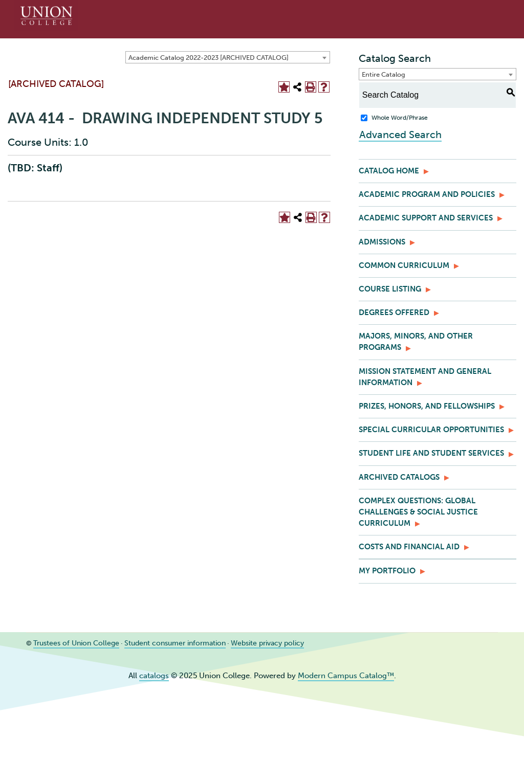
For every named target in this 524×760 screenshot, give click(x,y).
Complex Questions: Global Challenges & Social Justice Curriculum (418, 512)
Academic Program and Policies (427, 194)
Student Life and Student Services (431, 453)
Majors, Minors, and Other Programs (416, 341)
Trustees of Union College (72, 643)
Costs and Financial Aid (409, 546)
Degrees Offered (394, 312)
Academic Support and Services (426, 217)
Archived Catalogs (399, 477)
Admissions (382, 242)
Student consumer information (164, 643)
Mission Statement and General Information (425, 377)
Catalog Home (389, 170)
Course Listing (390, 289)
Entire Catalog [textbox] (383, 74)
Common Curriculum (404, 265)
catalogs (154, 675)
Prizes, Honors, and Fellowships (427, 406)
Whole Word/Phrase (400, 117)
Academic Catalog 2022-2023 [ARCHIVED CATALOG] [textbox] (208, 57)
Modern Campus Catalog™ (346, 675)
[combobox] (227, 57)
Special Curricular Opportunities (431, 429)
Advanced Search (400, 134)
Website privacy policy (251, 643)
